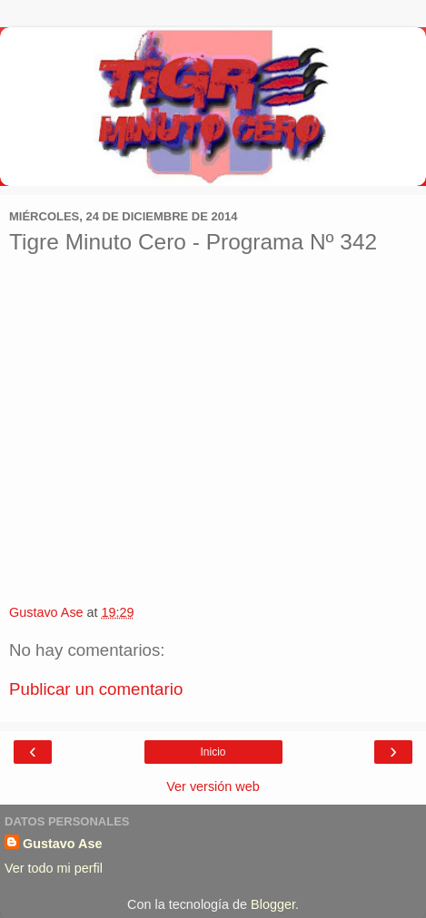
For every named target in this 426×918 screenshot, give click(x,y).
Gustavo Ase (62, 843)
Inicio (212, 752)
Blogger (273, 904)
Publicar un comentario (96, 688)
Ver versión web (212, 786)
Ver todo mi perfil (54, 868)
